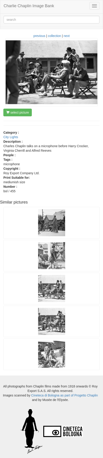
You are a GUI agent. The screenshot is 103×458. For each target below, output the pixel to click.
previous (39, 36)
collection (54, 36)
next (66, 36)
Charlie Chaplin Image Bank (29, 6)
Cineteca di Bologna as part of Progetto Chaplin (64, 395)
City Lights (10, 137)
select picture (17, 112)
